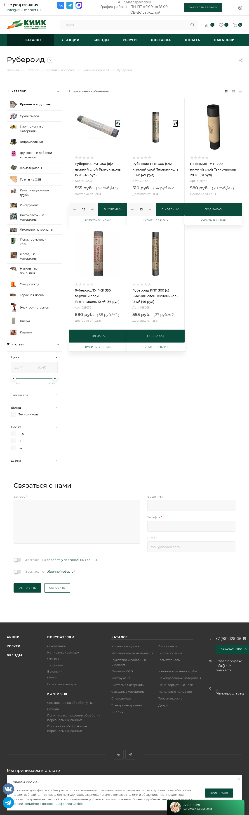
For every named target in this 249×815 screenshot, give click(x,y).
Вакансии (55, 671)
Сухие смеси (167, 646)
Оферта (53, 709)
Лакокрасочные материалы (179, 678)
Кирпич (117, 712)
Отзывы (53, 659)
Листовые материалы (127, 685)
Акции (13, 637)
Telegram (69, 5)
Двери (163, 705)
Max (78, 5)
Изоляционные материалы (132, 653)
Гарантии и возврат (62, 684)
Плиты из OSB (122, 671)
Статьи (52, 678)
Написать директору (63, 652)
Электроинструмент (126, 705)
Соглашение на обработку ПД (70, 702)
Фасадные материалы (128, 691)
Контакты (57, 693)
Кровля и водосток (125, 646)
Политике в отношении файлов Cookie (53, 803)
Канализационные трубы (177, 671)
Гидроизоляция (170, 653)
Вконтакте (60, 5)
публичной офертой (60, 571)
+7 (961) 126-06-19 (23, 5)
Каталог (119, 637)
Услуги (14, 646)
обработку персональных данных (72, 560)
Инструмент (120, 678)
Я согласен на (61, 560)
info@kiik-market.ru (24, 10)
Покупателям (61, 637)
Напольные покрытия (175, 691)
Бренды (14, 655)
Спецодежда (121, 698)
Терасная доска (170, 698)
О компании (56, 646)
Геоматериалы (169, 660)
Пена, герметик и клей (175, 685)
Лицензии (55, 665)
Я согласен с (50, 571)
